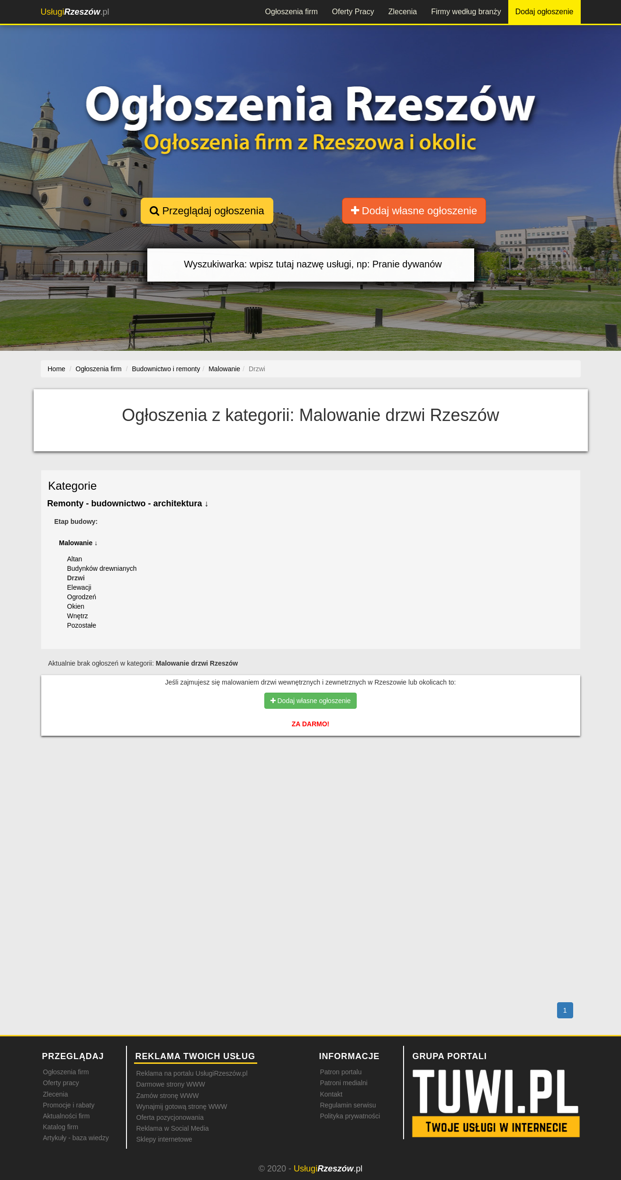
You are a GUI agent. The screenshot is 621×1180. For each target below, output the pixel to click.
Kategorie (72, 485)
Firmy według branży (466, 12)
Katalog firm (61, 1127)
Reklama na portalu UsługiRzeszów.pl (192, 1073)
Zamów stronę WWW (167, 1095)
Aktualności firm (66, 1116)
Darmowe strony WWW (170, 1084)
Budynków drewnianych (102, 568)
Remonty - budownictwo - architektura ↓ (128, 503)
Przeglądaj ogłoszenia (207, 211)
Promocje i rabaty (69, 1105)
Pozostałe (81, 625)
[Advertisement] (310, 784)
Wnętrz (77, 616)
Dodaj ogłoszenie (544, 12)
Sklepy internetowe (164, 1139)
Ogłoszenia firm (291, 12)
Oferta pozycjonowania (170, 1117)
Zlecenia (402, 12)
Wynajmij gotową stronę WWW (181, 1106)
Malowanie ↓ (78, 543)
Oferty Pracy (353, 12)
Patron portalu (341, 1072)
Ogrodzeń (81, 597)
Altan (74, 559)
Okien (76, 606)
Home (56, 369)
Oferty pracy (61, 1083)
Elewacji (79, 587)
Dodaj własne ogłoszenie (414, 211)
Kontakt (331, 1094)
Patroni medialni (344, 1083)
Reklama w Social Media (172, 1128)
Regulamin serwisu (348, 1105)
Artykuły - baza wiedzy (76, 1138)
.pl (75, 12)
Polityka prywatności (350, 1116)
